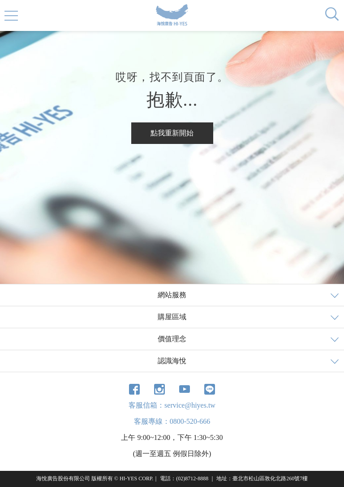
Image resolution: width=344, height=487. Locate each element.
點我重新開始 (172, 133)
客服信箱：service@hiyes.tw (172, 405)
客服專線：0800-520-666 (172, 421)
